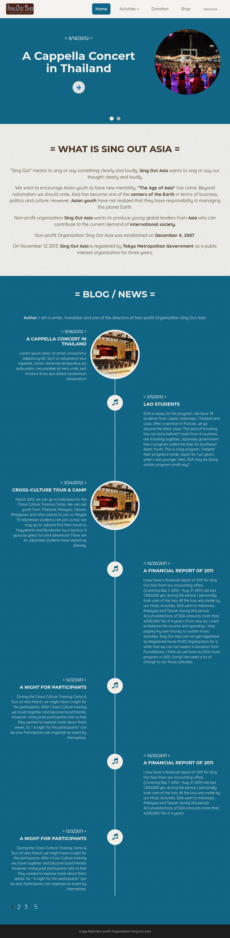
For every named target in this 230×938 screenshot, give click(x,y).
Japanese (210, 9)
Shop (185, 8)
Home (101, 8)
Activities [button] (129, 8)
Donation (160, 8)
